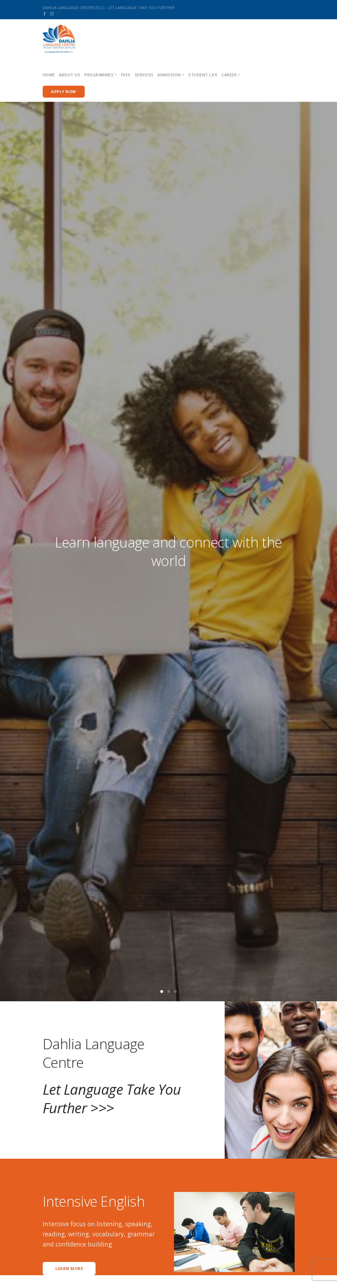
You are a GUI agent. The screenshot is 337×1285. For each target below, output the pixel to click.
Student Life (202, 74)
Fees (126, 74)
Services (144, 74)
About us (69, 74)
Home (49, 74)
